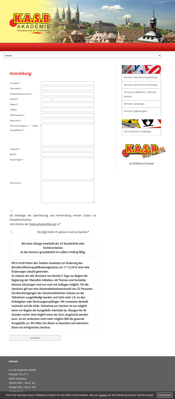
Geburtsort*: (16, 120)
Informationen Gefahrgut (137, 131)
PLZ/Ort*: (14, 99)
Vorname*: (15, 83)
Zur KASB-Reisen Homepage (141, 163)
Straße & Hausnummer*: (21, 94)
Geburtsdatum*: (17, 115)
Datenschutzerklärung (42, 224)
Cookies (103, 395)
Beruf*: (13, 154)
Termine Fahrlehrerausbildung (140, 77)
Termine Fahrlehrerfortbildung (140, 85)
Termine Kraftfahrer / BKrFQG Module (140, 94)
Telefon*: (14, 104)
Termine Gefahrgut (134, 103)
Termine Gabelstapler (135, 111)
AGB (44, 232)
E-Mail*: (13, 110)
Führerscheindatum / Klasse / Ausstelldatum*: (25, 128)
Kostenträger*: (16, 160)
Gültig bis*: (15, 149)
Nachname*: (16, 88)
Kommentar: (15, 183)
